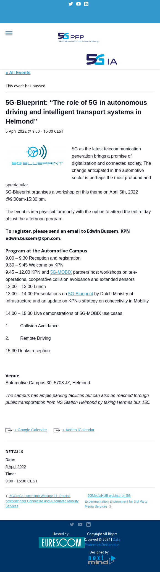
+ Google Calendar (30, 430)
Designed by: (99, 557)
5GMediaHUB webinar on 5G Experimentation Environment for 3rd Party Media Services (116, 501)
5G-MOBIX (61, 272)
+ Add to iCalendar (78, 430)
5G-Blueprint (80, 293)
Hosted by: (61, 540)
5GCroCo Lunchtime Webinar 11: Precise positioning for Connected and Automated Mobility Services (42, 501)
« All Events (18, 72)
